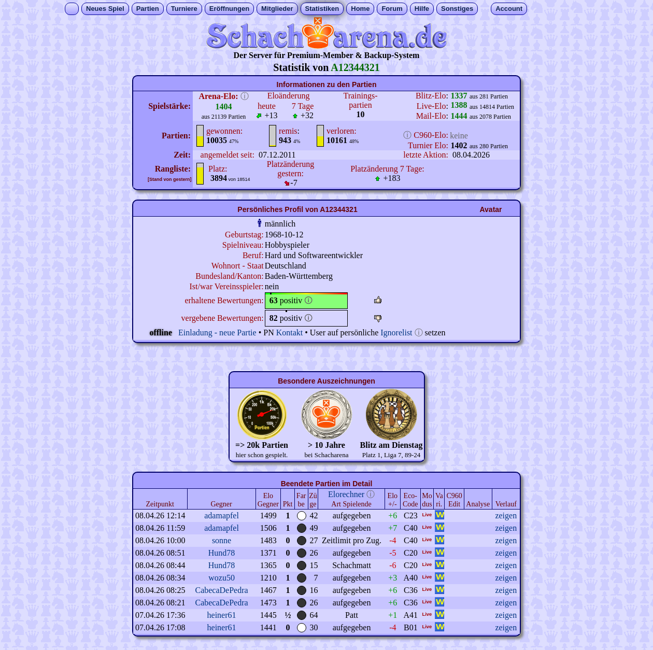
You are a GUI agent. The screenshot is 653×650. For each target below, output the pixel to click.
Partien (147, 8)
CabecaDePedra (221, 590)
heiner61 (221, 615)
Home (360, 8)
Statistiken (322, 8)
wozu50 (221, 577)
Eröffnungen (229, 8)
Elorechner (346, 494)
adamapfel (221, 515)
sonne (221, 540)
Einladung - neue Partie (217, 332)
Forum (391, 8)
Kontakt (289, 332)
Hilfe (422, 8)
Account (508, 8)
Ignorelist (396, 332)
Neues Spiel (105, 8)
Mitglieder (277, 8)
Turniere (184, 8)
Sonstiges (457, 8)
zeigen (506, 515)
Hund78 (221, 552)
